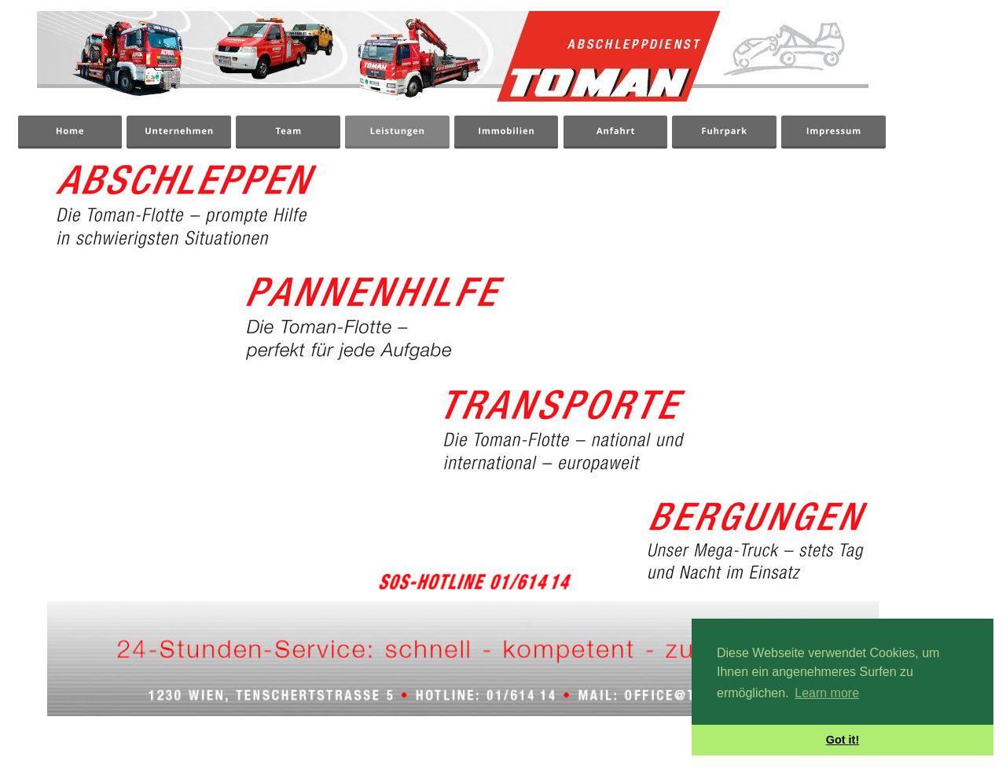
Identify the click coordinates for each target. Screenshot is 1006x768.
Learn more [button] (827, 693)
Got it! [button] (842, 739)
